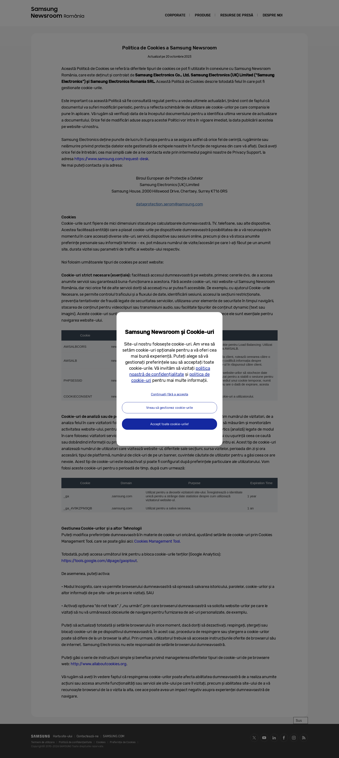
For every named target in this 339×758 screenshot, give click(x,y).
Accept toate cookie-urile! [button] (169, 424)
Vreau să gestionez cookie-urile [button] (169, 408)
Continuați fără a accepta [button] (169, 394)
